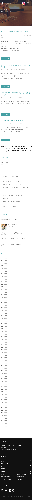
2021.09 (3, 376)
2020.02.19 (4, 97)
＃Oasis (4, 192)
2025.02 (3, 284)
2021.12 (3, 368)
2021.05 (3, 386)
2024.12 (3, 286)
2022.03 (3, 363)
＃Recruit (11, 195)
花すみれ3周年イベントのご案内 (9, 219)
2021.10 (3, 373)
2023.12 (3, 313)
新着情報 (23, 69)
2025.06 (3, 273)
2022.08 (3, 352)
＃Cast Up (4, 131)
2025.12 (3, 260)
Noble (12, 97)
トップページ (4, 461)
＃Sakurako (16, 204)
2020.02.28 (4, 35)
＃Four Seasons (6, 181)
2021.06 (3, 384)
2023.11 (3, 315)
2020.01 (3, 423)
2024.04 (3, 305)
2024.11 (3, 289)
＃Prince (13, 50)
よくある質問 (20, 476)
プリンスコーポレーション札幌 (17, 35)
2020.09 (3, 402)
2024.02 (3, 310)
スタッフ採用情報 (5, 476)
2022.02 (3, 365)
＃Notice (4, 78)
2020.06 (3, 410)
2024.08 (3, 297)
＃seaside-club (6, 206)
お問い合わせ (20, 479)
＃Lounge (4, 190)
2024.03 (3, 307)
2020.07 (3, 407)
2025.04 (3, 279)
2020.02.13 (4, 123)
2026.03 (3, 258)
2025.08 (3, 268)
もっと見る (6, 58)
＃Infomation (5, 50)
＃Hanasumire (6, 187)
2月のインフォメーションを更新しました (11, 233)
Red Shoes (13, 69)
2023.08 (3, 323)
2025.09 (3, 265)
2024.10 (3, 292)
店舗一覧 (3, 466)
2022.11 (3, 344)
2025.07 (3, 271)
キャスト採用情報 (21, 474)
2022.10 (3, 347)
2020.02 (3, 420)
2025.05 (3, 276)
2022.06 (3, 357)
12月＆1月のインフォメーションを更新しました (13, 238)
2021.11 (3, 370)
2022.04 (3, 360)
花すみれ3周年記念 (12, 224)
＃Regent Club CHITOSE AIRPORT (11, 201)
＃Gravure (16, 181)
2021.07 (3, 381)
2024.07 (3, 300)
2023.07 (3, 326)
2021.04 (3, 389)
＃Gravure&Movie (7, 184)
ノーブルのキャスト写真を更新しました (13, 120)
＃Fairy (24, 179)
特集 (2, 164)
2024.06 (3, 302)
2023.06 (3, 328)
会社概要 (3, 474)
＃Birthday (15, 176)
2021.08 (3, 378)
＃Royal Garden (6, 204)
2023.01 (3, 339)
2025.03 (3, 281)
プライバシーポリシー (6, 479)
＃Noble (14, 105)
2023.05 (3, 331)
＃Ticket (19, 50)
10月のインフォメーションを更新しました (11, 244)
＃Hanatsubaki (15, 187)
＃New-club (12, 190)
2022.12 (3, 342)
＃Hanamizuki (17, 184)
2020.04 (3, 415)
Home (3, 17)
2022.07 (3, 355)
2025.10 (3, 263)
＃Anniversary (6, 105)
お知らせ (3, 471)
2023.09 (3, 321)
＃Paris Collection (19, 192)
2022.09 (3, 349)
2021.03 (3, 391)
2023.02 (3, 336)
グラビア (3, 468)
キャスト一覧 (4, 463)
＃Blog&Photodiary (7, 179)
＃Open (10, 192)
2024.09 (3, 294)
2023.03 (3, 334)
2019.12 (3, 426)
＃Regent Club (6, 198)
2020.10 (3, 399)
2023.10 (3, 318)
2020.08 (3, 405)
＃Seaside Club (25, 204)
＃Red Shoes (18, 78)
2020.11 (3, 397)
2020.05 (3, 412)
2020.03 (3, 418)
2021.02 (3, 394)
